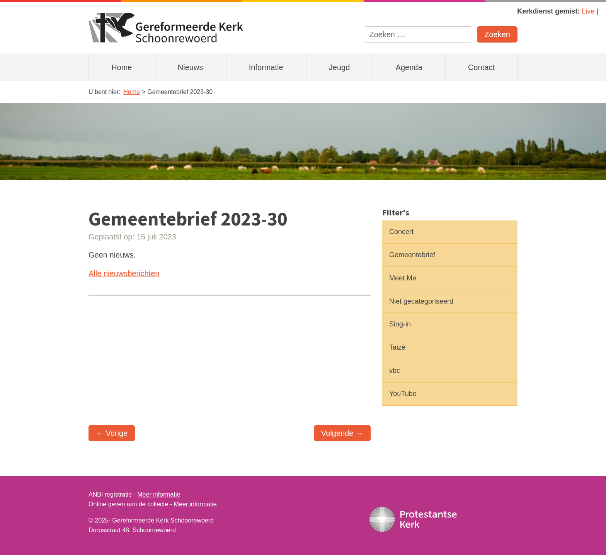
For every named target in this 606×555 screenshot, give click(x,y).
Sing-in (400, 324)
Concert (401, 232)
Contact (481, 67)
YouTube (403, 394)
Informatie (266, 67)
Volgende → (342, 433)
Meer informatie (158, 494)
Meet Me (402, 278)
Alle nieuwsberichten (124, 273)
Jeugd (339, 67)
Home (121, 67)
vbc (394, 370)
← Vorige (112, 433)
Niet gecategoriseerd (421, 301)
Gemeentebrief (412, 255)
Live (588, 11)
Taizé (397, 347)
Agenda (409, 67)
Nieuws (190, 67)
